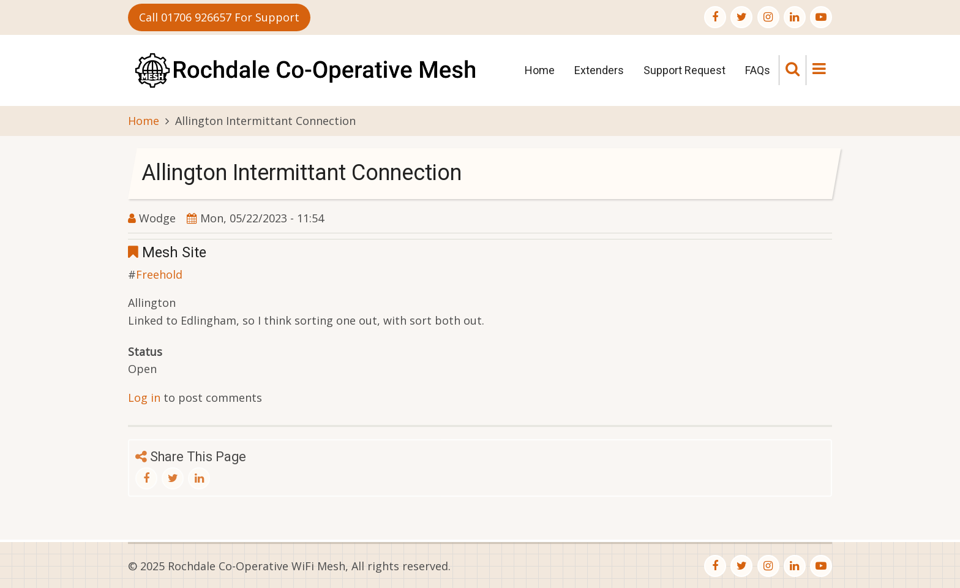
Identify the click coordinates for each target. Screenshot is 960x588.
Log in (144, 397)
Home (540, 70)
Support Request (684, 70)
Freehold (159, 274)
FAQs (757, 70)
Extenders (599, 70)
